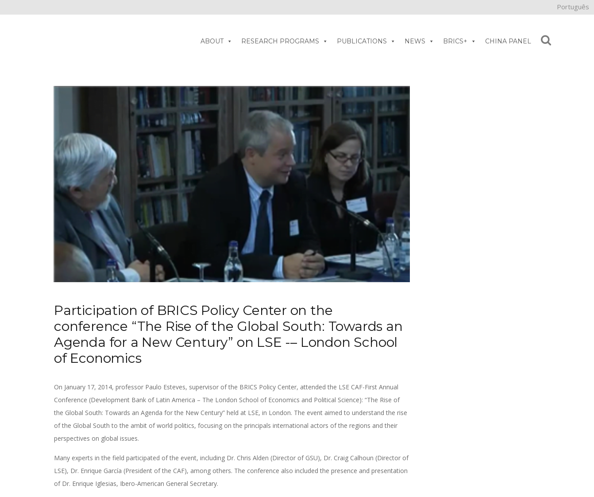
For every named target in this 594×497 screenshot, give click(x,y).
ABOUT (216, 41)
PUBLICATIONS (366, 41)
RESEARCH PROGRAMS (284, 41)
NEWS (419, 41)
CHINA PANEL (508, 41)
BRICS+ (459, 41)
